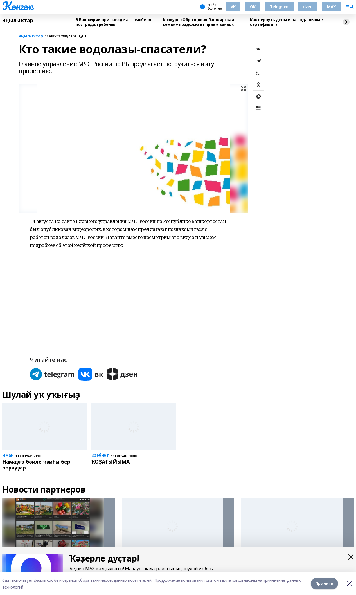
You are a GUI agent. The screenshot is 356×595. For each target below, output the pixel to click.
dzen (307, 6)
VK (233, 6)
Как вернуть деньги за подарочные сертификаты (286, 22)
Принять (324, 583)
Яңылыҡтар (17, 20)
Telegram (279, 6)
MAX (331, 6)
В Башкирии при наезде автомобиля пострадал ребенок (113, 22)
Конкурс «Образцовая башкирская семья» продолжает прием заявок (198, 22)
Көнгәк (17, 5)
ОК (252, 6)
